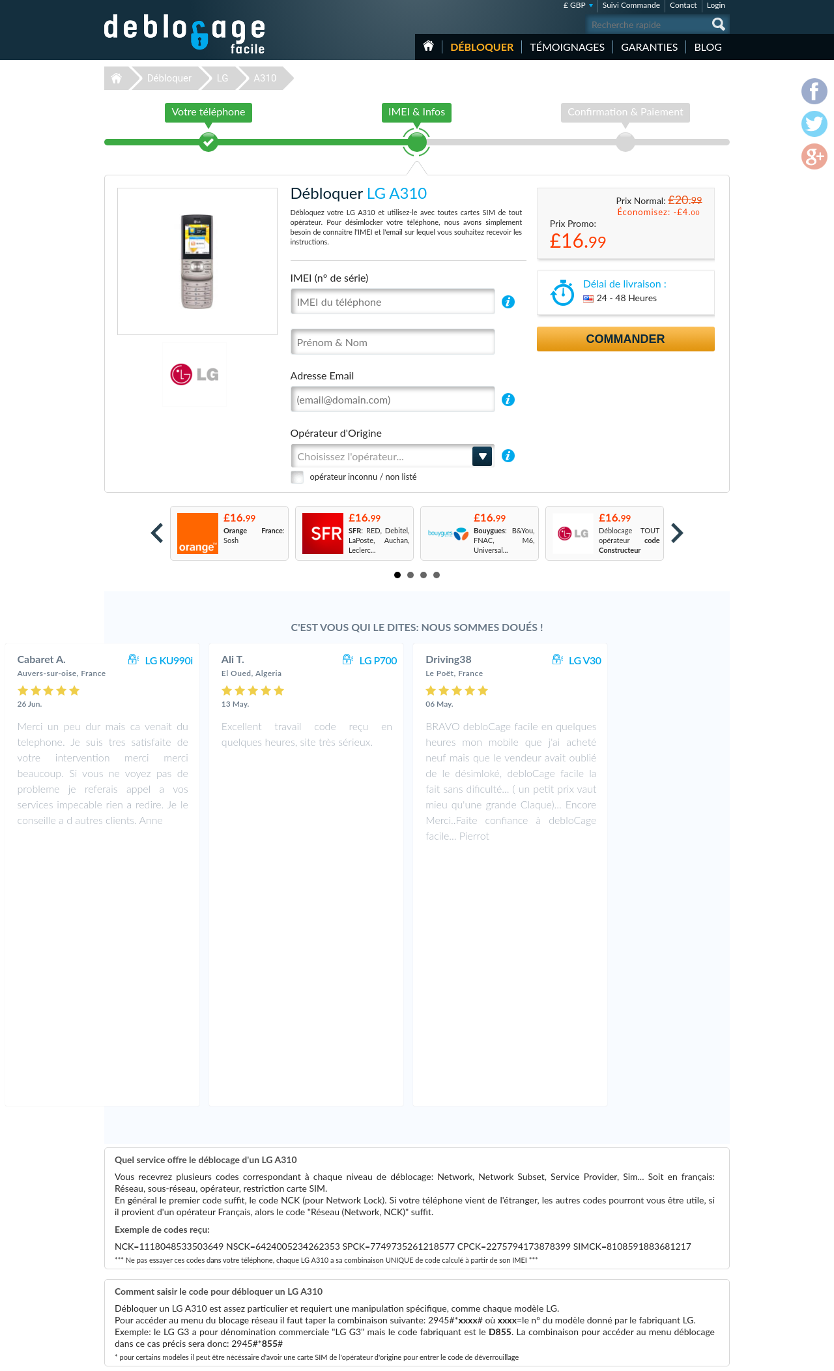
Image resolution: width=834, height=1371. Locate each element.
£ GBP (575, 5)
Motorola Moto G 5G (550, 1247)
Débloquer (481, 46)
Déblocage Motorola (328, 1256)
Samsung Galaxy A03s (551, 1266)
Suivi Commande (631, 5)
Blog (708, 46)
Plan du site (651, 1265)
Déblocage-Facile (185, 33)
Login (716, 5)
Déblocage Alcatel (324, 1295)
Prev (157, 533)
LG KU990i (279, 660)
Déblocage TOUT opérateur (629, 540)
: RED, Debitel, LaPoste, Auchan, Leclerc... (379, 540)
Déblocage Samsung (327, 1247)
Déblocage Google (325, 1286)
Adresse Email (322, 375)
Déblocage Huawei (325, 1305)
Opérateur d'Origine (336, 432)
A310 (264, 78)
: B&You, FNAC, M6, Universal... (504, 540)
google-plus (720, 1355)
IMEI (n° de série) (330, 277)
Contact (683, 5)
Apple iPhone (537, 1256)
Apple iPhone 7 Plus (548, 1305)
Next (677, 533)
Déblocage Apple (322, 1237)
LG (223, 78)
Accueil (428, 45)
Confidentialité (656, 1255)
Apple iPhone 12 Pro (549, 1237)
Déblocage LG (317, 1266)
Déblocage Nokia (322, 1276)
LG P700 (489, 660)
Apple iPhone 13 (543, 1295)
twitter (694, 1355)
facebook (668, 1355)
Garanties (649, 46)
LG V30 (696, 660)
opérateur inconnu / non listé (363, 476)
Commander (625, 339)
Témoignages (567, 46)
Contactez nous (657, 1235)
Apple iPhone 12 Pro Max (557, 1276)
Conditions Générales (666, 1245)
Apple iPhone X (541, 1286)
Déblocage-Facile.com (185, 1227)
